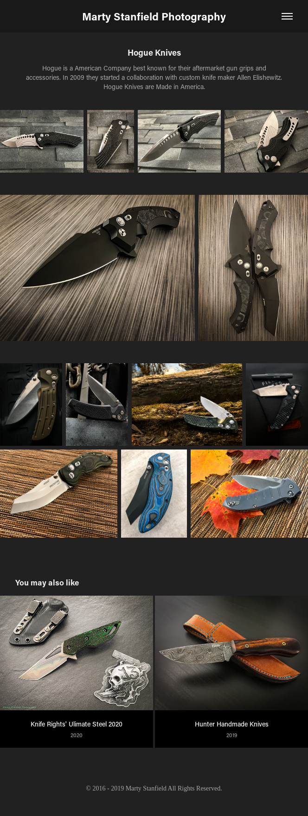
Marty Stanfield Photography (154, 16)
